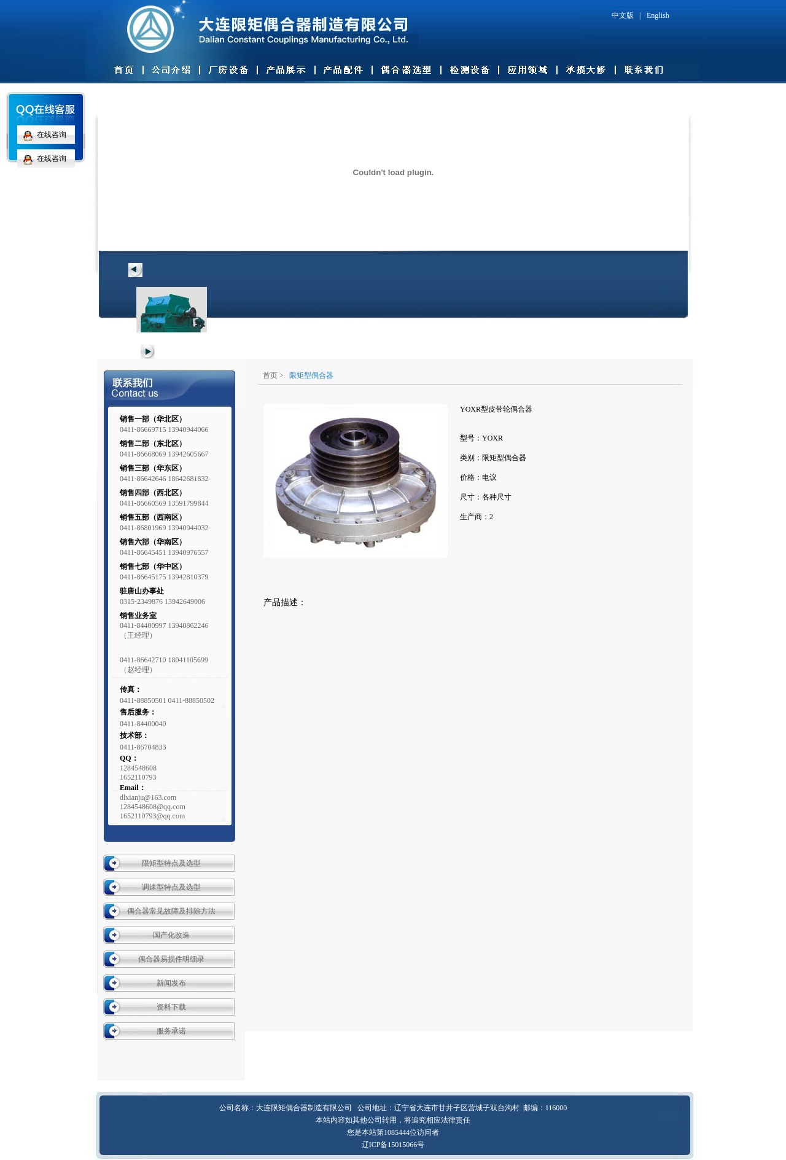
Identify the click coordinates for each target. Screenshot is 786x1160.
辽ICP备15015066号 (393, 1144)
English (658, 15)
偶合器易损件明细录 (171, 959)
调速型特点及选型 (171, 887)
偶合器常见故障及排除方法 (171, 911)
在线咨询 (41, 134)
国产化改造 (171, 935)
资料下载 (171, 1007)
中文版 (623, 15)
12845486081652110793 (138, 773)
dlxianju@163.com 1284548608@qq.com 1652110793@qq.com (152, 806)
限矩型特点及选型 (171, 863)
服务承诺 (171, 1031)
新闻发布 (171, 983)
